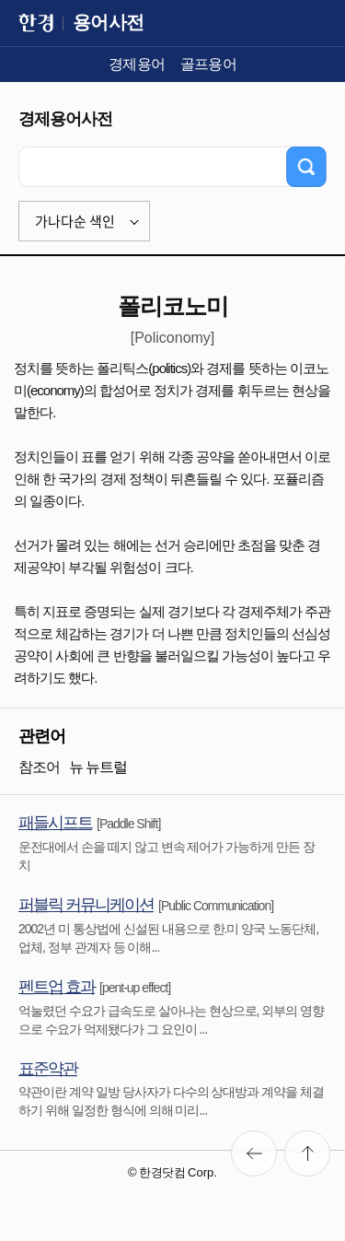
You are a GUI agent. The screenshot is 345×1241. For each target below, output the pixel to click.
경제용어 (137, 64)
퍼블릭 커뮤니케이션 (86, 905)
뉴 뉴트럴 (98, 767)
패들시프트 (55, 823)
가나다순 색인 (75, 221)
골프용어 (208, 64)
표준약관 (47, 1069)
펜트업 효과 (56, 987)
